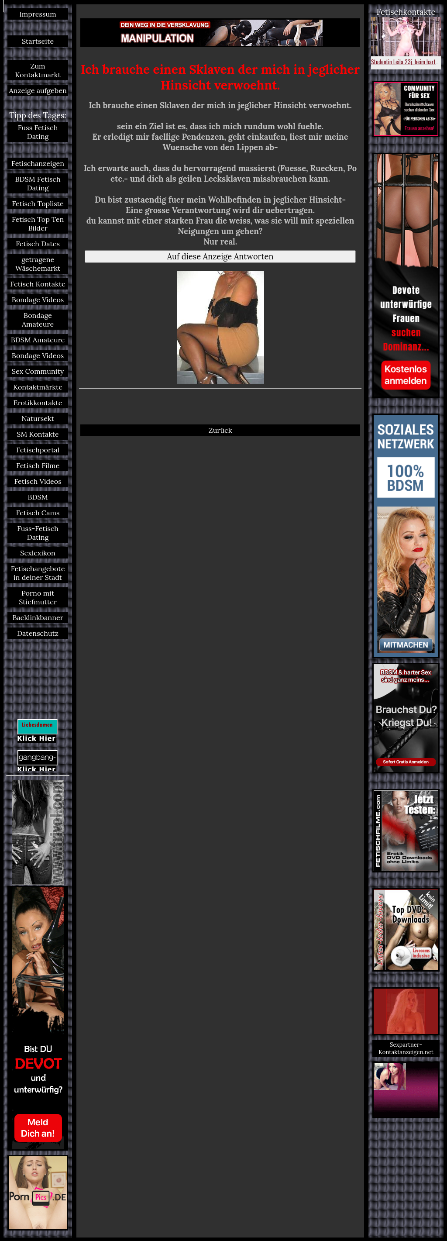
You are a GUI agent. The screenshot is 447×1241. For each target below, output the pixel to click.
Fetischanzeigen (37, 163)
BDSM (38, 497)
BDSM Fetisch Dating (38, 183)
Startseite (38, 41)
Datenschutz (37, 633)
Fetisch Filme (37, 465)
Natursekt (37, 418)
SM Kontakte (38, 434)
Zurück (220, 430)
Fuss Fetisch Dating (38, 132)
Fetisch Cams (38, 512)
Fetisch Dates (38, 243)
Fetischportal (37, 449)
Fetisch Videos (37, 481)
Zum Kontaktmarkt (37, 70)
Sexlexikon (37, 552)
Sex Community (38, 371)
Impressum (37, 14)
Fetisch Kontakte (37, 283)
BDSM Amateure (38, 339)
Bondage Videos (38, 299)
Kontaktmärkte (37, 387)
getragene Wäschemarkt (37, 263)
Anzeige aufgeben (37, 90)
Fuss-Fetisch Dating (37, 532)
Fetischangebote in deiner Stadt (38, 573)
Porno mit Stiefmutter (38, 597)
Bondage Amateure (38, 319)
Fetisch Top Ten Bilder (38, 223)
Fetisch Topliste (37, 203)
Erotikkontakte (38, 402)
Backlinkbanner (37, 617)
